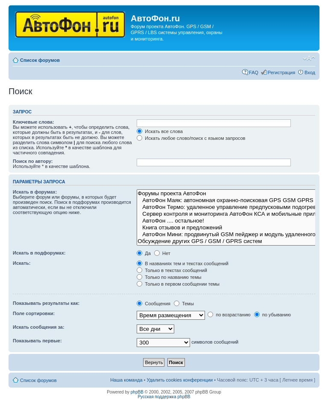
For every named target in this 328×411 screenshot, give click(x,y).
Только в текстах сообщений (172, 270)
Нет (162, 253)
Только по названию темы (169, 277)
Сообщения (153, 303)
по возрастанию (229, 314)
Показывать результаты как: (46, 303)
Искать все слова (160, 131)
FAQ (253, 72)
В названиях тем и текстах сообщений (182, 263)
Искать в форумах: (35, 191)
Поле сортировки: (34, 313)
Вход (310, 72)
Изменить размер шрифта (309, 58)
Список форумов (40, 60)
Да (144, 253)
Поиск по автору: (33, 161)
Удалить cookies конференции (180, 379)
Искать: (21, 263)
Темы (184, 303)
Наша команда (126, 379)
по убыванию (272, 314)
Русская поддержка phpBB (164, 396)
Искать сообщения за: (38, 327)
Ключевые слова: (33, 121)
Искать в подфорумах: (39, 252)
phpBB (137, 392)
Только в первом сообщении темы (178, 284)
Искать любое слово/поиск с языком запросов (191, 138)
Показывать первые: (37, 340)
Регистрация (281, 72)
